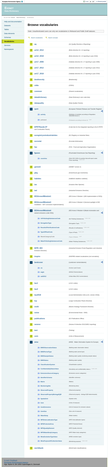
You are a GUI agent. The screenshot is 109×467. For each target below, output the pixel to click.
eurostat (37, 141)
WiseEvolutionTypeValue (48, 437)
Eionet (13, 17)
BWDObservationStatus (48, 347)
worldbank (38, 448)
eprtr (36, 109)
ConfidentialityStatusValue (49, 369)
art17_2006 (39, 62)
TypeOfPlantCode (46, 232)
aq (35, 44)
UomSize (43, 411)
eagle (42, 272)
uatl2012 (43, 276)
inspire (37, 256)
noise (36, 313)
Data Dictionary (20, 17)
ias (35, 184)
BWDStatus (44, 360)
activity (42, 114)
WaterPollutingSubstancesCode (51, 241)
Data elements (9, 33)
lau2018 (37, 295)
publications (39, 318)
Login (86, 1)
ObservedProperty (46, 390)
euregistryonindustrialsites (45, 135)
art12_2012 (39, 50)
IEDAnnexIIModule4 (42, 210)
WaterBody (44, 415)
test (35, 330)
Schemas (7, 37)
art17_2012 (39, 68)
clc (41, 268)
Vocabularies (9, 41)
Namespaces (9, 49)
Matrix (42, 381)
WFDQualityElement (47, 428)
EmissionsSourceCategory (49, 373)
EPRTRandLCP (40, 127)
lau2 (36, 289)
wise (36, 342)
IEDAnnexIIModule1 (42, 196)
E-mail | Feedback (10, 460)
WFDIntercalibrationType (48, 420)
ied (35, 190)
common (38, 91)
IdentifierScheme (46, 377)
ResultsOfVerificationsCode (49, 227)
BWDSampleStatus (46, 356)
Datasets (7, 25)
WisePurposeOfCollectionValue (51, 441)
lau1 (36, 283)
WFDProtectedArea (47, 424)
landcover (38, 262)
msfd (36, 307)
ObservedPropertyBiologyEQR (50, 394)
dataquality (39, 103)
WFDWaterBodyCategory (49, 432)
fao (35, 147)
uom (36, 336)
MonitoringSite (45, 386)
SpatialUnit (44, 399)
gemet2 (37, 167)
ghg (36, 173)
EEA (13, 1)
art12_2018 (39, 56)
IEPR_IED (38, 248)
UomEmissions (45, 407)
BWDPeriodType (46, 352)
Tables (6, 29)
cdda (36, 85)
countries (43, 158)
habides (37, 179)
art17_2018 (39, 74)
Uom (42, 403)
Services (7, 45)
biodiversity (39, 79)
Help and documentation (13, 21)
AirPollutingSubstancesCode (50, 218)
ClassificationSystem (47, 364)
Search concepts (53, 37)
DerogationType (45, 223)
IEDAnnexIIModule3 (42, 202)
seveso (37, 324)
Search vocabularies (37, 37)
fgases (37, 153)
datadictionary (40, 97)
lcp (35, 301)
